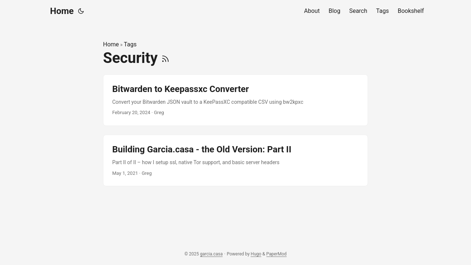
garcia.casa (211, 254)
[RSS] (165, 58)
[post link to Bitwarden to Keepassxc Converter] (235, 100)
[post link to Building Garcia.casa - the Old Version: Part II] (235, 160)
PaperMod (276, 254)
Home (62, 11)
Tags (130, 44)
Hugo (256, 254)
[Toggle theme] (81, 11)
